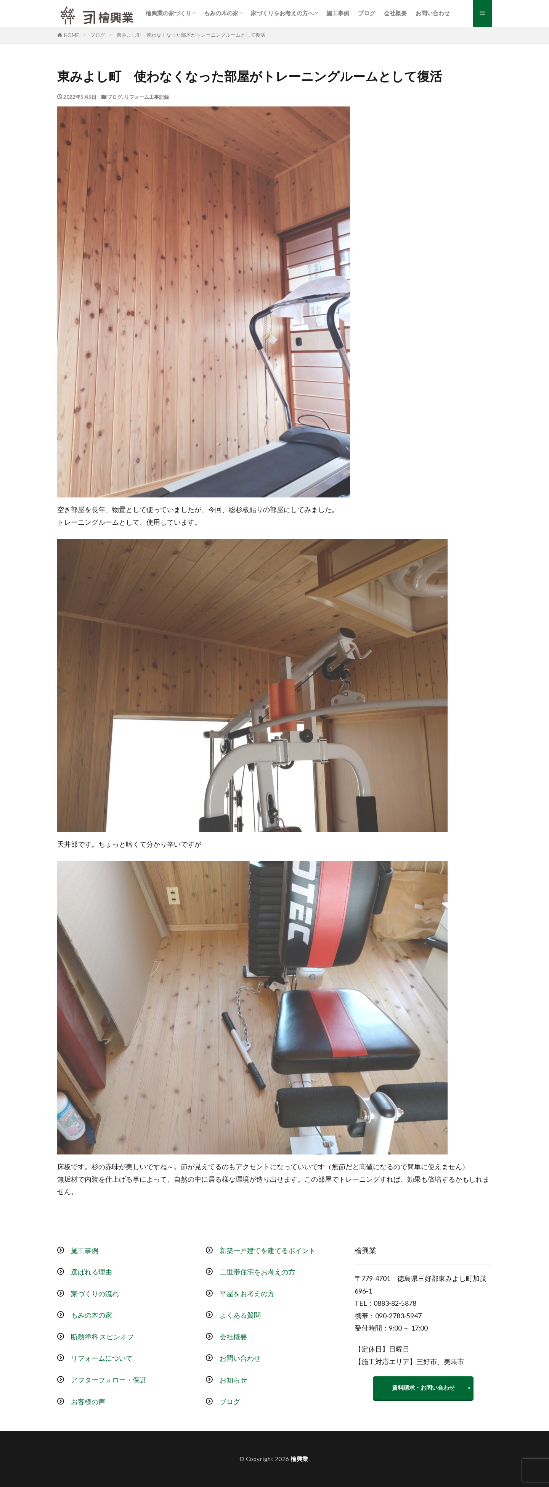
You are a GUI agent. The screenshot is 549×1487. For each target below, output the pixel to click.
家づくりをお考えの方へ (282, 13)
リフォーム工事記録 (146, 97)
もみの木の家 (221, 13)
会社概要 (395, 13)
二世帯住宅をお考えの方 (257, 1272)
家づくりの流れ (95, 1294)
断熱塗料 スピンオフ (102, 1337)
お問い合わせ (433, 13)
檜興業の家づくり (168, 13)
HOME (71, 35)
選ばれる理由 (91, 1272)
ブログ (366, 13)
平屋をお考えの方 (247, 1294)
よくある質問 (240, 1315)
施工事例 (337, 13)
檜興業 (299, 1458)
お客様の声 (88, 1402)
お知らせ (233, 1380)
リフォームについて (102, 1358)
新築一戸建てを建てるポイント (268, 1251)
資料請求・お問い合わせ (423, 1387)
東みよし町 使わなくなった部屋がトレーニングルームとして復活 (191, 35)
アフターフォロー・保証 (108, 1380)
